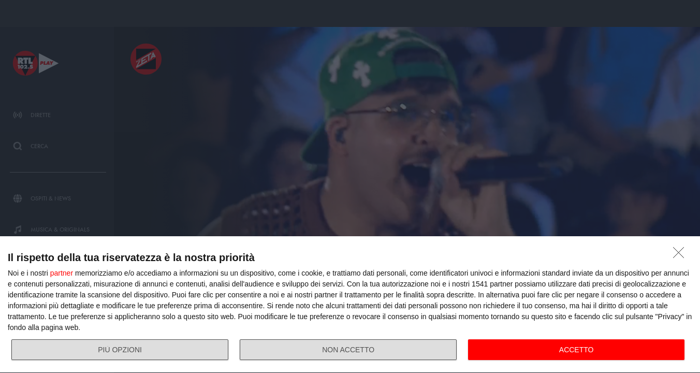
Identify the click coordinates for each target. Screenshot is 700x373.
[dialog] (350, 305)
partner (61, 273)
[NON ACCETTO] (681, 255)
